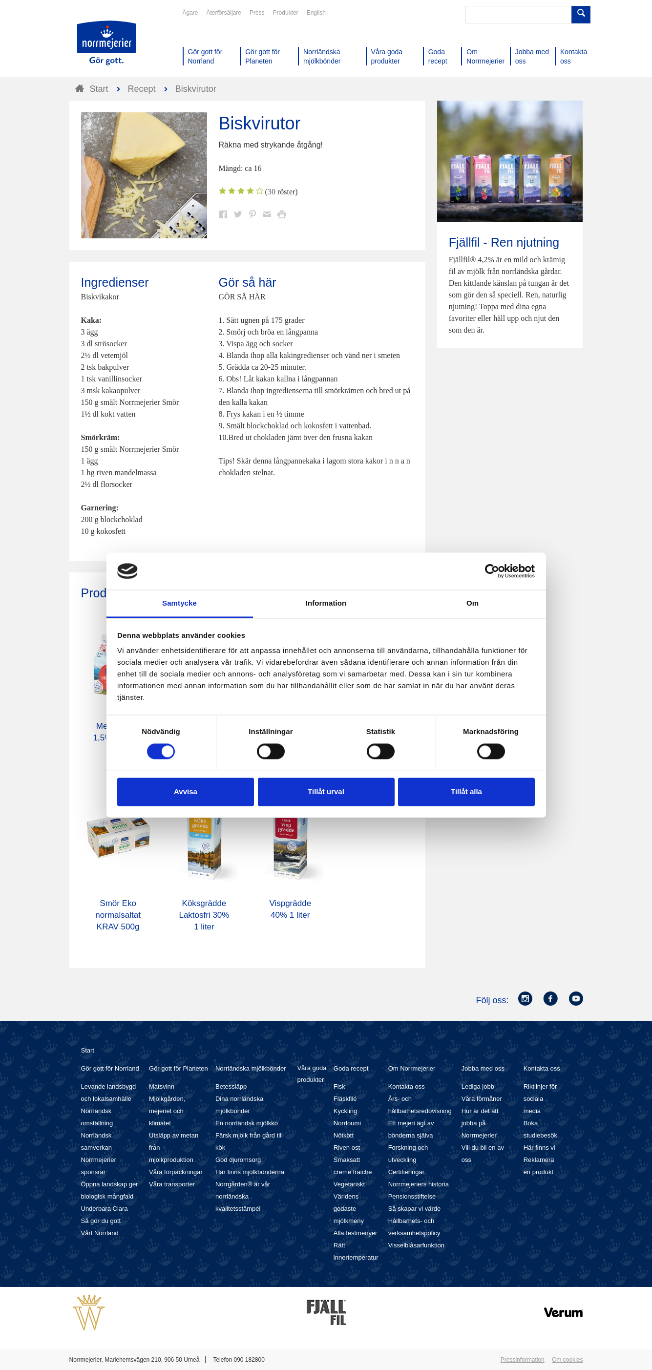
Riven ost (347, 1147)
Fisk (339, 1086)
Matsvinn (161, 1086)
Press (257, 12)
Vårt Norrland (100, 1233)
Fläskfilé (345, 1098)
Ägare (190, 12)
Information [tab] (326, 603)
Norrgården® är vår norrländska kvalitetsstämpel (242, 1196)
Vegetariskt (349, 1184)
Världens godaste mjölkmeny (349, 1208)
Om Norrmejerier (412, 1068)
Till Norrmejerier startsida (106, 43)
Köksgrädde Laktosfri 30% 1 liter (204, 915)
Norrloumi (347, 1123)
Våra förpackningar (176, 1172)
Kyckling (345, 1111)
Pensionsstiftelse (412, 1196)
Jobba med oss (483, 1068)
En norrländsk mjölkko (246, 1123)
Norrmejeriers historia (418, 1184)
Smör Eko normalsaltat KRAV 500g (118, 915)
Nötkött (344, 1135)
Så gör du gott (101, 1220)
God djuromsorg (238, 1159)
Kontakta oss (406, 1086)
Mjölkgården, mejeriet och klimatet (167, 1111)
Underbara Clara (104, 1208)
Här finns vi (539, 1147)
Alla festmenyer (356, 1233)
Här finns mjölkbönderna (249, 1172)
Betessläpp (231, 1086)
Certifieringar (406, 1172)
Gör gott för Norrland (110, 1068)
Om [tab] (472, 603)
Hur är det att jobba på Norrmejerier (480, 1123)
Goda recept (351, 1068)
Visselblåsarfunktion (416, 1245)
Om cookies (567, 1359)
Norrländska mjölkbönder (250, 1068)
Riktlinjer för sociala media (540, 1099)
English (316, 12)
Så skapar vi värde (414, 1208)
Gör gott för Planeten (178, 1068)
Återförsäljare (224, 12)
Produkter (285, 12)
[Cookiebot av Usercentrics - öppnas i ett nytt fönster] (492, 571)
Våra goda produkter (311, 1073)
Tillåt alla (466, 792)
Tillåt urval (326, 792)
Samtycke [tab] (179, 603)
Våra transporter (172, 1184)
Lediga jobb (478, 1086)
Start (87, 1050)
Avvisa (185, 792)
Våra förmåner (482, 1098)
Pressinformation (523, 1359)
